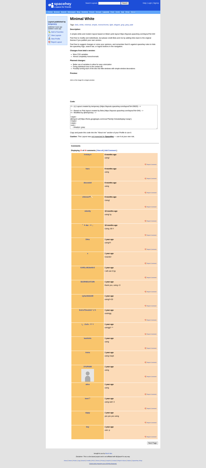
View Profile (54, 39)
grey (127, 25)
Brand (83, 460)
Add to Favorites (55, 32)
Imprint (108, 460)
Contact (114, 460)
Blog (78, 12)
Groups (98, 12)
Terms (98, 460)
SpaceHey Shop (137, 460)
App (122, 12)
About (133, 12)
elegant (117, 25)
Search (125, 3)
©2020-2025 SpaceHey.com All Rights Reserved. (103, 463)
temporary (52, 24)
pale (131, 25)
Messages (72, 12)
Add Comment (110, 150)
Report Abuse (122, 460)
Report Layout (55, 42)
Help (144, 3)
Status (129, 460)
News (70, 460)
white (81, 25)
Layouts (106, 12)
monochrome (103, 25)
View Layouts (54, 35)
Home (50, 12)
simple (94, 25)
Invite (118, 12)
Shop (127, 12)
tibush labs (108, 453)
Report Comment (151, 164)
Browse (57, 12)
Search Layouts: (91, 3)
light (111, 25)
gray (122, 25)
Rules (75, 460)
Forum (91, 12)
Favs (112, 12)
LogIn (150, 3)
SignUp (156, 3)
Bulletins (85, 12)
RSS (93, 460)
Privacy (103, 460)
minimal (88, 25)
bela (76, 25)
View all (100, 150)
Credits (88, 460)
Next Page (152, 443)
